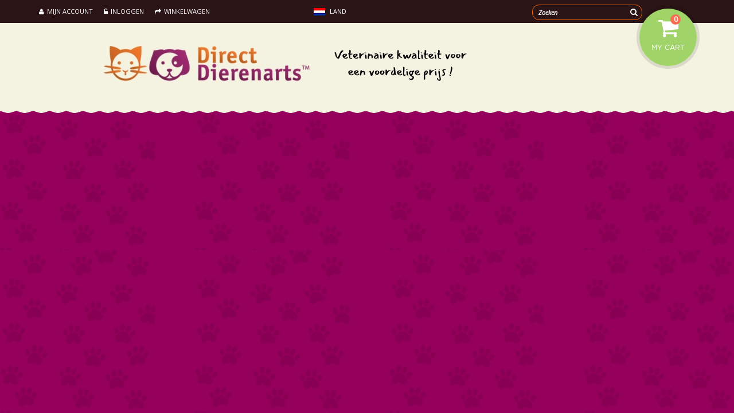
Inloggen (124, 11)
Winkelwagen (182, 11)
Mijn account (66, 11)
